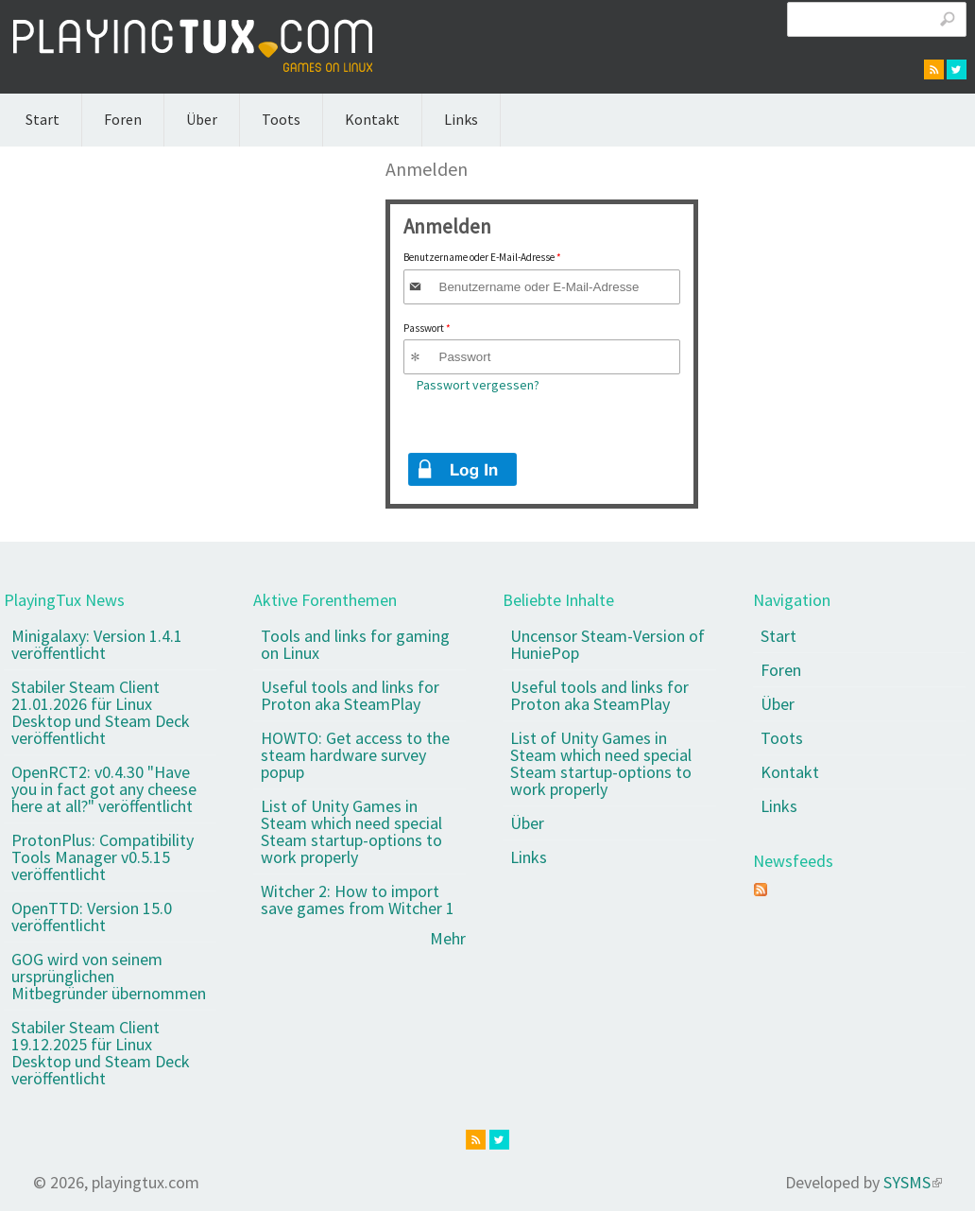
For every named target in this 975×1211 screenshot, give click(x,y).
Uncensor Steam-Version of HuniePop (607, 644)
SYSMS (912, 1182)
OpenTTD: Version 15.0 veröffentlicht (91, 916)
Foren (123, 119)
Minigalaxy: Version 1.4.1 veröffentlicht (96, 644)
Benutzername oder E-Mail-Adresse (482, 257)
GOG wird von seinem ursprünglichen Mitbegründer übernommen (108, 976)
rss (934, 69)
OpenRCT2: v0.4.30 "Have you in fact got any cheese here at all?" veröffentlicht (104, 789)
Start (43, 119)
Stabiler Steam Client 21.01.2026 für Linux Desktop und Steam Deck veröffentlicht (100, 712)
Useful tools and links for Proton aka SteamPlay (350, 695)
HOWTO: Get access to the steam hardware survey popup (355, 755)
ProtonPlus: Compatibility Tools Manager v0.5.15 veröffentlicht (102, 857)
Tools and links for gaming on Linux (355, 644)
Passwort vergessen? (478, 384)
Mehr (448, 938)
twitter (956, 69)
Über (201, 119)
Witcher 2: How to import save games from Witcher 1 (357, 899)
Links (461, 119)
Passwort (427, 328)
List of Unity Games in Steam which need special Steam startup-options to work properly (351, 831)
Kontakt (372, 119)
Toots (281, 119)
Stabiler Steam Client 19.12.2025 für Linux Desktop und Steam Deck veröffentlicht (100, 1052)
